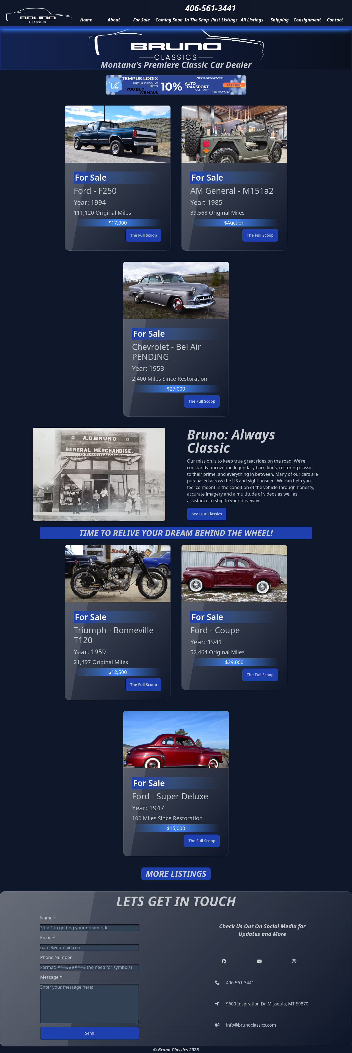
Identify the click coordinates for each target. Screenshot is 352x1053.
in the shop (197, 20)
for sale (141, 20)
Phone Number (56, 957)
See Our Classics (207, 513)
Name (48, 918)
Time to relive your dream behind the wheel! (176, 533)
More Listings (176, 874)
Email (47, 938)
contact (335, 20)
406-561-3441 (210, 8)
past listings (224, 20)
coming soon (169, 20)
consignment (307, 20)
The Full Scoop (143, 235)
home (86, 20)
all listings (252, 20)
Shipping (280, 20)
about (114, 20)
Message (51, 977)
